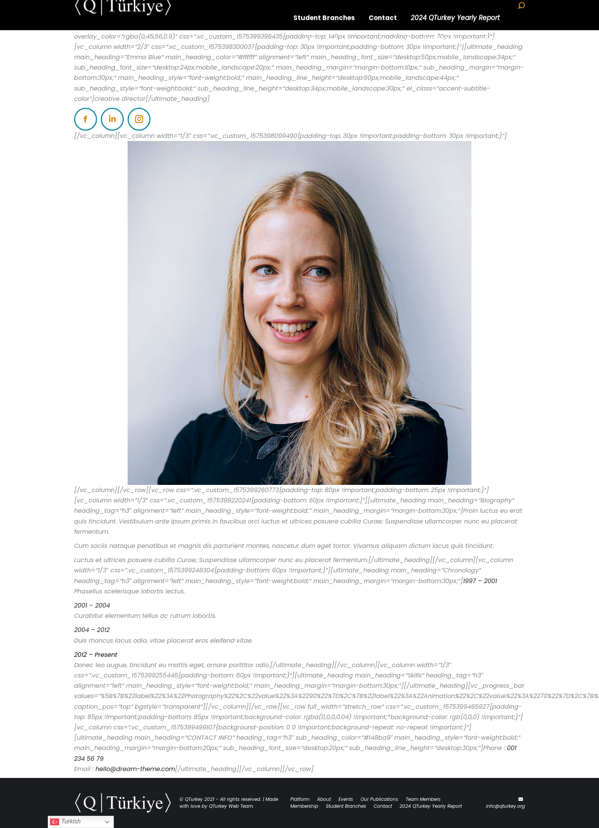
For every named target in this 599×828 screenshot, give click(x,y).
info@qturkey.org (505, 806)
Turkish (65, 821)
